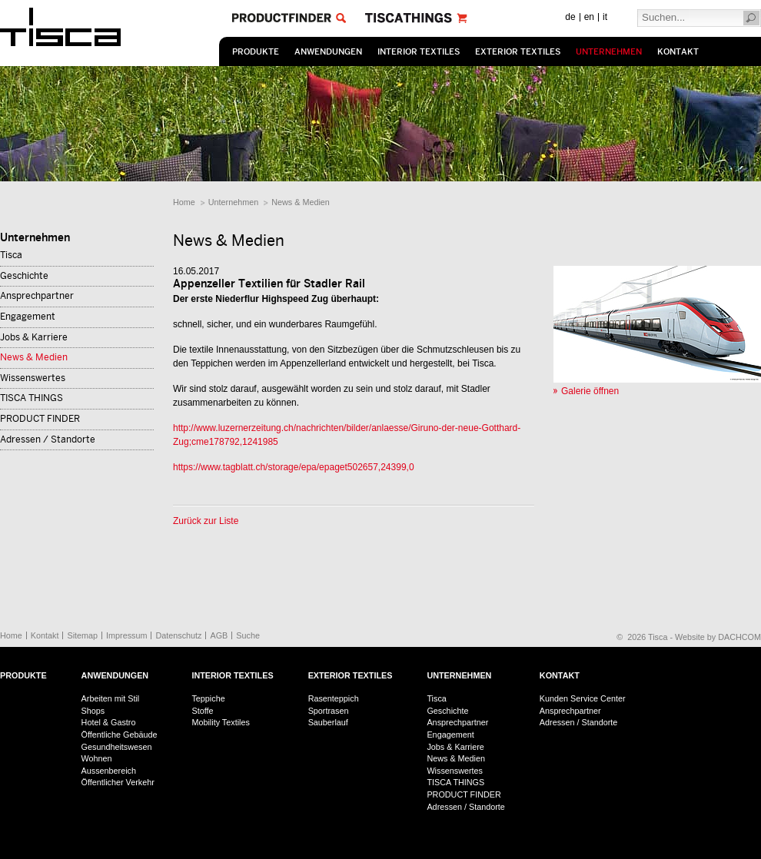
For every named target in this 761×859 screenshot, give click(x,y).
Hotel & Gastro (108, 722)
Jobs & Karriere (34, 337)
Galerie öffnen (590, 391)
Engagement (27, 316)
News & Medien (300, 202)
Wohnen (96, 758)
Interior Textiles (418, 52)
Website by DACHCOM (718, 637)
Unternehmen (609, 52)
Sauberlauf (328, 722)
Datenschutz (178, 635)
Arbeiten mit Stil (110, 698)
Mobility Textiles (220, 722)
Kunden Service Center (583, 698)
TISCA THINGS (31, 398)
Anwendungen (328, 52)
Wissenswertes (32, 378)
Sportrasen (328, 710)
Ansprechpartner (37, 295)
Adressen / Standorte (47, 439)
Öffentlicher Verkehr (118, 782)
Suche (248, 635)
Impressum (126, 635)
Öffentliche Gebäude (119, 734)
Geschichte (24, 275)
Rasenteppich (333, 698)
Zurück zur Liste (205, 521)
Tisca (11, 255)
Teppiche (207, 698)
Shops (93, 710)
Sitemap (82, 635)
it (605, 17)
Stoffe (202, 710)
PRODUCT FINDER (40, 418)
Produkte (255, 52)
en (589, 17)
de (570, 17)
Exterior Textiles (517, 52)
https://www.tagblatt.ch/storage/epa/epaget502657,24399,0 (293, 467)
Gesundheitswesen (116, 746)
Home (184, 202)
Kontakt (678, 52)
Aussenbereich (108, 770)
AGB (219, 635)
